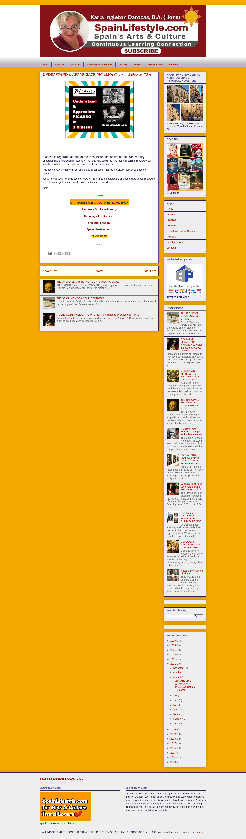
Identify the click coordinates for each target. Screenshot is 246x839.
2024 (173, 649)
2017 (173, 743)
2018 (173, 738)
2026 (173, 640)
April (176, 709)
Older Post (149, 271)
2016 (173, 748)
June (176, 700)
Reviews (137, 64)
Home (100, 271)
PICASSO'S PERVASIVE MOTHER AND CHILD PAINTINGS (191, 517)
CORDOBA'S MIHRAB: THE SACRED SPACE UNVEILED (190, 375)
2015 (173, 752)
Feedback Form (155, 64)
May (175, 705)
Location (173, 64)
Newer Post (50, 271)
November (179, 668)
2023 (173, 654)
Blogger (199, 832)
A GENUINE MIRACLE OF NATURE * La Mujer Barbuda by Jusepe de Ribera (98, 314)
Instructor (75, 64)
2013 (173, 762)
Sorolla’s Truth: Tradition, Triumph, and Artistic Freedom (192, 432)
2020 (173, 729)
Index (45, 64)
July (175, 695)
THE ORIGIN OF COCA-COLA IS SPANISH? (80, 298)
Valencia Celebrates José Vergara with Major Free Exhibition (192, 486)
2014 (173, 757)
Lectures (123, 64)
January (177, 723)
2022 (173, 659)
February (178, 718)
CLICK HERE (99, 236)
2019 (173, 734)
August (177, 677)
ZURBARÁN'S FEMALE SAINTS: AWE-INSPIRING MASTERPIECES (190, 459)
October (177, 672)
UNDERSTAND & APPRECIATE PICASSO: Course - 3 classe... (184, 685)
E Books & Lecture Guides (99, 64)
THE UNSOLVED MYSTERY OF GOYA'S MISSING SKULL (88, 281)
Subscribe (59, 64)
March (177, 714)
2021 (173, 663)
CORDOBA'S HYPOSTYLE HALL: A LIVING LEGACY (191, 544)
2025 (173, 645)
